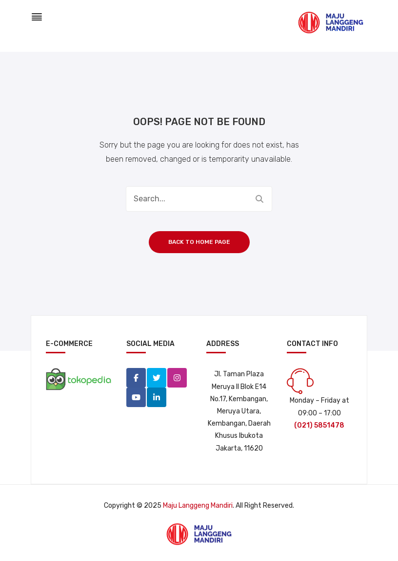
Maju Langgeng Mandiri (198, 505)
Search (259, 199)
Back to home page (199, 241)
